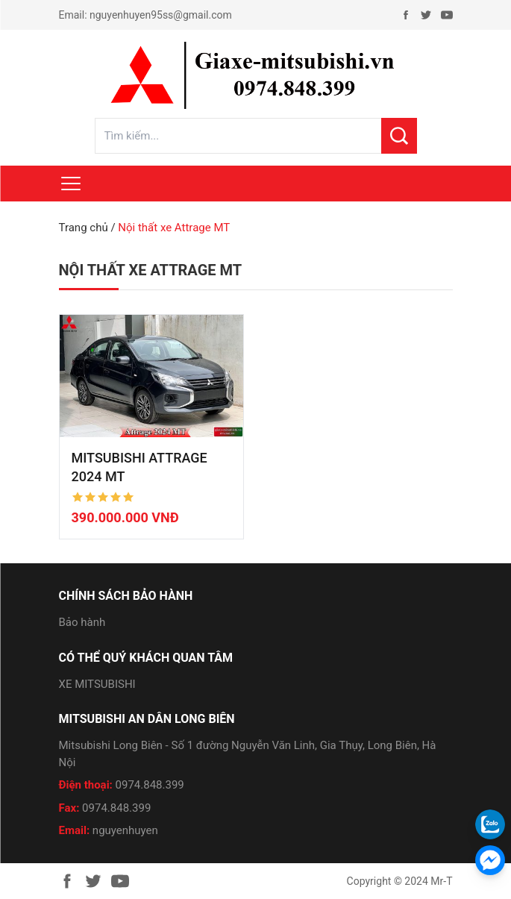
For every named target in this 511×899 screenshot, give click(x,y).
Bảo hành (82, 622)
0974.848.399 (150, 785)
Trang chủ (83, 227)
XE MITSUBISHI (97, 684)
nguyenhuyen (125, 830)
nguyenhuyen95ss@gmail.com (161, 15)
